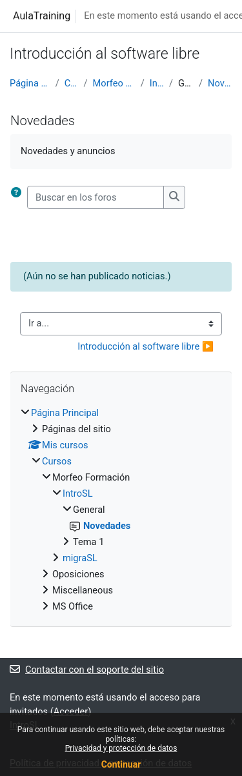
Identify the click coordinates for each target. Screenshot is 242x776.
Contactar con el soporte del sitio (87, 669)
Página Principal (30, 83)
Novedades (220, 83)
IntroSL (157, 83)
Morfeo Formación (114, 83)
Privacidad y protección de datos (121, 748)
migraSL (80, 558)
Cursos (72, 83)
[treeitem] (121, 509)
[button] (18, 197)
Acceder (71, 711)
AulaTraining (41, 16)
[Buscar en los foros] (95, 197)
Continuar (121, 764)
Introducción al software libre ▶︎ (145, 346)
